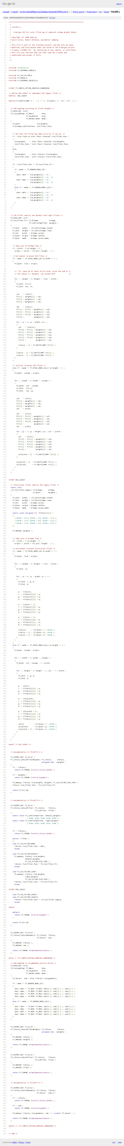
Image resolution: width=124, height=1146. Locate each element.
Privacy (21, 1142)
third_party (79, 11)
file (52, 18)
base (106, 11)
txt (113, 1142)
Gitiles (14, 1142)
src (100, 11)
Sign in (119, 4)
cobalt (6, 11)
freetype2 (92, 11)
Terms (28, 1142)
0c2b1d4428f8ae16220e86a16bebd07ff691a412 (44, 11)
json (120, 1142)
